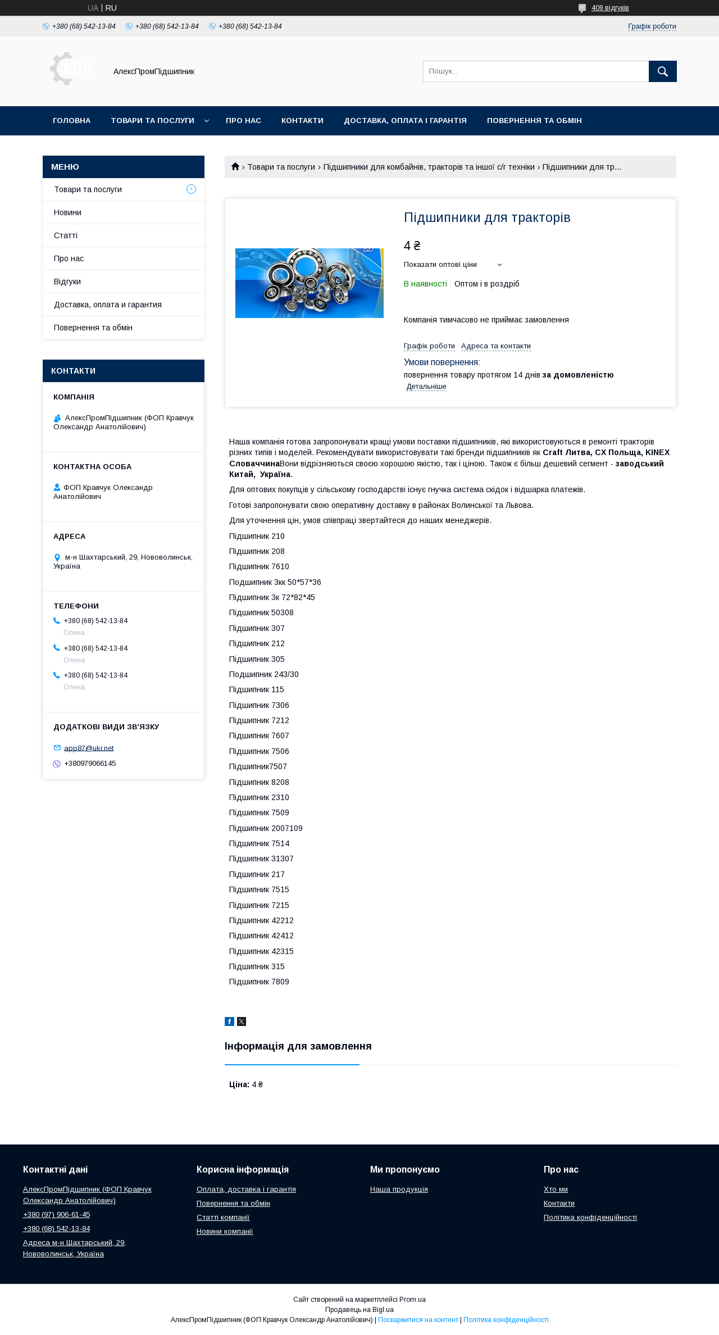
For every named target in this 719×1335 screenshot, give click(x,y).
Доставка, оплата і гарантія (405, 120)
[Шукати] (663, 71)
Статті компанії (223, 1217)
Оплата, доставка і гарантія (246, 1189)
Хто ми (556, 1189)
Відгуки (67, 281)
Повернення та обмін (534, 120)
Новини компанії (225, 1231)
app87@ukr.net (88, 747)
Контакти (302, 120)
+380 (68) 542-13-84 (56, 1228)
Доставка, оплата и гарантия (108, 304)
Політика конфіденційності (590, 1217)
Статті (66, 235)
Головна (71, 120)
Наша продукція (399, 1189)
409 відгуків (610, 8)
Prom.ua (412, 1300)
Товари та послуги (152, 120)
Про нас (243, 120)
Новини (67, 212)
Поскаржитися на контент (418, 1320)
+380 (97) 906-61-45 (56, 1214)
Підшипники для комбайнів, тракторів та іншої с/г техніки (429, 166)
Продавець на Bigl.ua (359, 1310)
